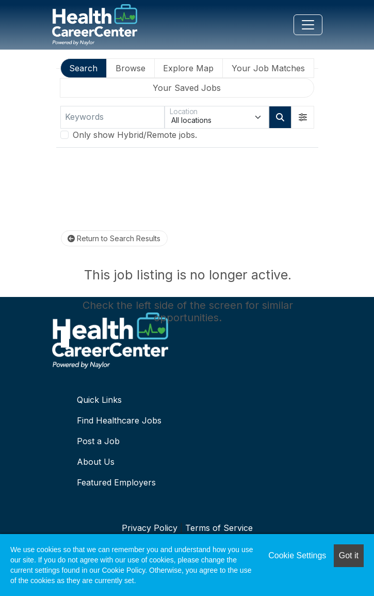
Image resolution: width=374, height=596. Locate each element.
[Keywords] (112, 117)
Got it (349, 555)
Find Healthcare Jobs (119, 420)
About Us (96, 462)
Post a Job (98, 441)
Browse (130, 68)
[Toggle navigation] (308, 24)
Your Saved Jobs (187, 88)
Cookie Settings (297, 555)
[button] (302, 117)
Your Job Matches (268, 68)
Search (83, 68)
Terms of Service (219, 528)
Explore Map (188, 68)
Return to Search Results (114, 238)
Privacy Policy (149, 528)
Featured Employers (116, 482)
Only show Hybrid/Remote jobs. (135, 135)
